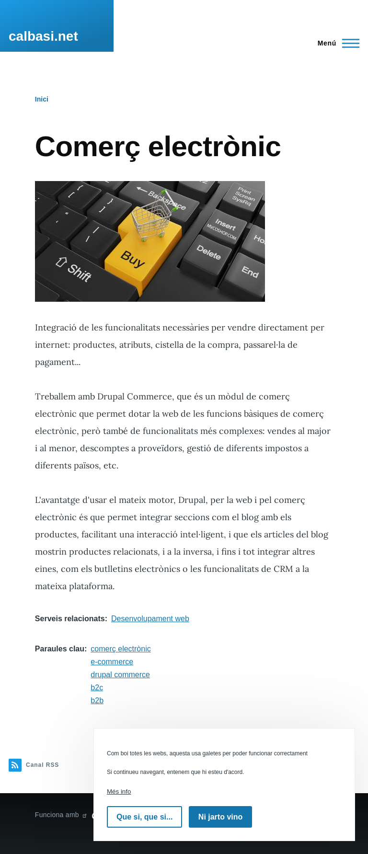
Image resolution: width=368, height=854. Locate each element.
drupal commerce (120, 675)
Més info (119, 791)
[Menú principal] (335, 43)
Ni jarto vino (220, 817)
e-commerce (112, 662)
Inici (41, 99)
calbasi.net (43, 36)
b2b (97, 700)
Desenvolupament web (150, 619)
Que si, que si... (144, 817)
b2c (97, 687)
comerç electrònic (120, 649)
